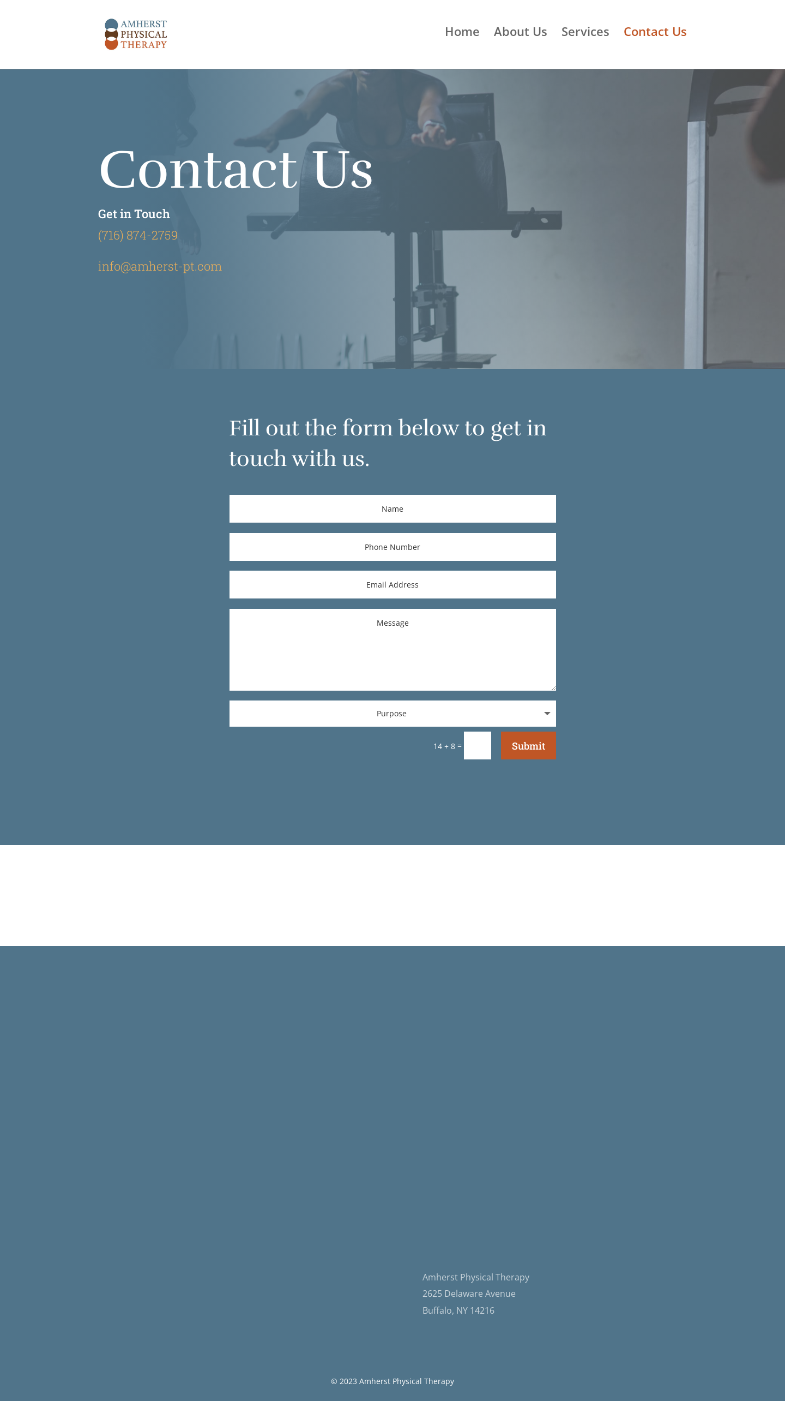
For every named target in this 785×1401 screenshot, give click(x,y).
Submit (528, 745)
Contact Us (655, 33)
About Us (520, 33)
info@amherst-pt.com (160, 266)
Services (585, 33)
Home (462, 33)
